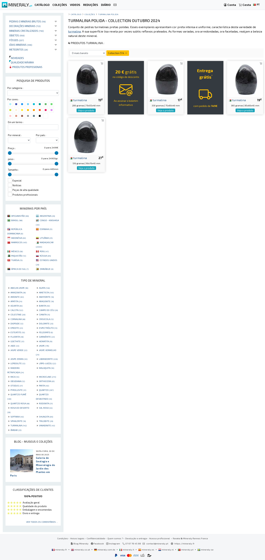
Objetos (17, 35)
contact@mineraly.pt (157, 543)
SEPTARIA (17, 416)
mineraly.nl (166, 549)
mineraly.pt (186, 549)
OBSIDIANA (17, 381)
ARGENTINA (47, 216)
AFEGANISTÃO (20, 216)
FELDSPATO (46, 332)
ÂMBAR (15, 430)
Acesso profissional (159, 538)
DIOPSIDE (16, 323)
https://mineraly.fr (184, 543)
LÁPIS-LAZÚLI (47, 363)
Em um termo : (15, 122)
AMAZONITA (18, 292)
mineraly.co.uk (81, 549)
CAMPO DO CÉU (48, 310)
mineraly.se (205, 549)
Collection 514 (117, 53)
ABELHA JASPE (19, 288)
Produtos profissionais (25, 67)
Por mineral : (15, 135)
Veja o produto (86, 110)
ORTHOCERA (46, 381)
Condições (62, 538)
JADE (14, 345)
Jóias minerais (20, 44)
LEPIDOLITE (17, 363)
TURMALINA (18, 425)
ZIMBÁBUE (46, 269)
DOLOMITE (46, 323)
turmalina (78, 100)
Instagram (113, 543)
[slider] (10, 153)
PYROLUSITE (18, 390)
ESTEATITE (17, 332)
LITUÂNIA (46, 238)
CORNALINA (17, 319)
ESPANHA (46, 229)
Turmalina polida (108, 14)
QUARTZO (46, 390)
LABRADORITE (48, 359)
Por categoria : (15, 88)
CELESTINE (17, 314)
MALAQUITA (46, 368)
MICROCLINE (47, 376)
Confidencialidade (96, 538)
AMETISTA (46, 292)
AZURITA (16, 305)
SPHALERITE (18, 421)
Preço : (11, 148)
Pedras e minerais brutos (27, 21)
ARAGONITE (46, 301)
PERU (44, 251)
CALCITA (16, 310)
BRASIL (16, 220)
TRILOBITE (46, 421)
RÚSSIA (45, 255)
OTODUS (16, 385)
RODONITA (46, 403)
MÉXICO (17, 251)
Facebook (97, 543)
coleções (89, 14)
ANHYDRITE (46, 297)
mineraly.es (146, 549)
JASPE (44, 345)
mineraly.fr (60, 549)
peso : (11, 159)
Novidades (16, 58)
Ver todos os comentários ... (42, 522)
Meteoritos (18, 49)
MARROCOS (19, 242)
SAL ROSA (45, 407)
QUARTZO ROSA (19, 403)
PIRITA (44, 385)
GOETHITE (17, 341)
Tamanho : (13, 169)
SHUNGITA (46, 416)
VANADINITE (47, 425)
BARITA (44, 305)
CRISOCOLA (46, 319)
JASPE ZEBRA (18, 359)
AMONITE (17, 297)
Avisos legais (77, 538)
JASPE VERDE (18, 350)
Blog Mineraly (80, 543)
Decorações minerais (25, 26)
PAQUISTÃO (18, 255)
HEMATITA (45, 341)
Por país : (41, 135)
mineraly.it (127, 549)
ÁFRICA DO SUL (20, 269)
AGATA (44, 288)
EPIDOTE (16, 328)
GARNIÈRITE (47, 336)
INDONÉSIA (18, 238)
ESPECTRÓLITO (48, 328)
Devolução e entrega (136, 538)
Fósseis (16, 40)
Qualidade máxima (21, 62)
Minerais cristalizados (26, 30)
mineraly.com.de (105, 549)
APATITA (16, 301)
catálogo (76, 14)
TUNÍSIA (16, 260)
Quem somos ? (115, 538)
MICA (14, 376)
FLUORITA (17, 336)
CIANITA (44, 314)
